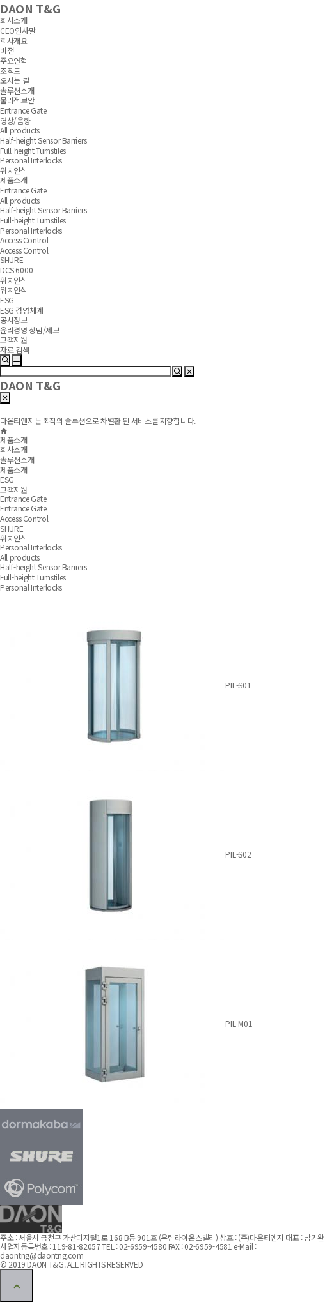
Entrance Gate (23, 508)
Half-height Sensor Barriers (43, 566)
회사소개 (14, 449)
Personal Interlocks (31, 586)
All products (20, 557)
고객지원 (14, 489)
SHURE (12, 527)
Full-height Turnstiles (33, 577)
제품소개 (14, 469)
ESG (7, 479)
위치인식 (14, 538)
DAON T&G (30, 385)
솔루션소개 (17, 459)
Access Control (24, 518)
